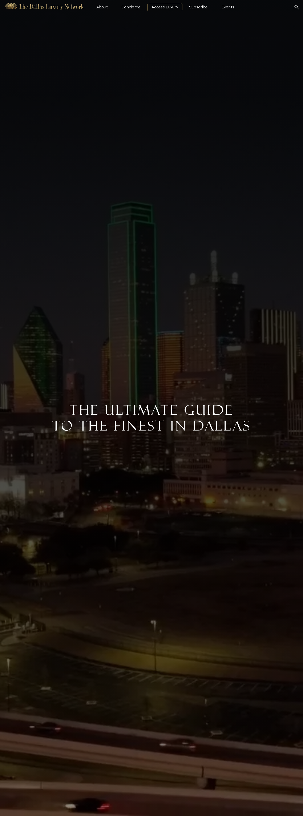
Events (228, 7)
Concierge (131, 7)
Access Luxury (165, 7)
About (102, 7)
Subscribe (198, 7)
